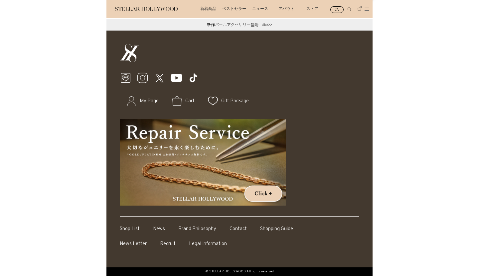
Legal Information (208, 244)
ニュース (260, 8)
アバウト (286, 8)
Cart (190, 101)
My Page (149, 101)
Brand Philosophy (197, 229)
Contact (238, 229)
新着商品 (208, 8)
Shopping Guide (276, 229)
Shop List (130, 229)
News (159, 229)
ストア (312, 8)
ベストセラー (234, 8)
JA (337, 9)
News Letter (133, 244)
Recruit (168, 244)
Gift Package (235, 101)
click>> (267, 25)
